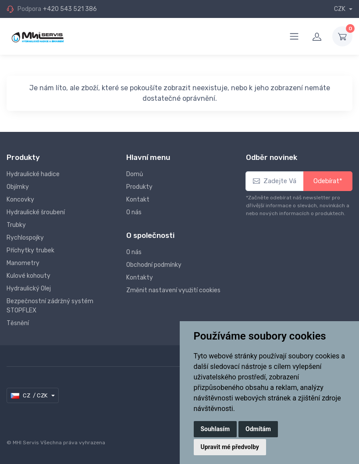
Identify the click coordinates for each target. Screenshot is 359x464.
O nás (134, 212)
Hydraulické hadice (33, 174)
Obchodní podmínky (153, 265)
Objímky (18, 187)
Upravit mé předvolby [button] (230, 446)
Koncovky (20, 199)
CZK (340, 9)
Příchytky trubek (30, 250)
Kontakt (137, 199)
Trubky (16, 225)
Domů (134, 174)
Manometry (23, 263)
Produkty (139, 187)
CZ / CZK (30, 395)
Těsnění (18, 323)
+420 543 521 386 (70, 9)
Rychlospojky (25, 237)
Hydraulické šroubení (36, 212)
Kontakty (139, 277)
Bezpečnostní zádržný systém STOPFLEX (50, 306)
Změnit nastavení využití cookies (173, 290)
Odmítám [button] (258, 428)
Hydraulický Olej (29, 288)
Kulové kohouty (28, 276)
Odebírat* (327, 181)
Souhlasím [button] (215, 428)
